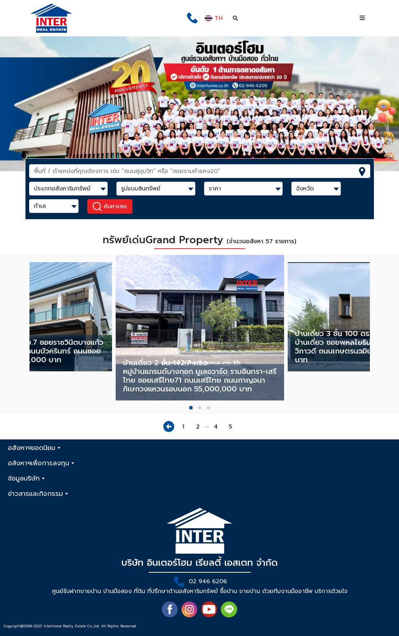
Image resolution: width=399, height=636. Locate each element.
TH (213, 18)
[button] (191, 407)
